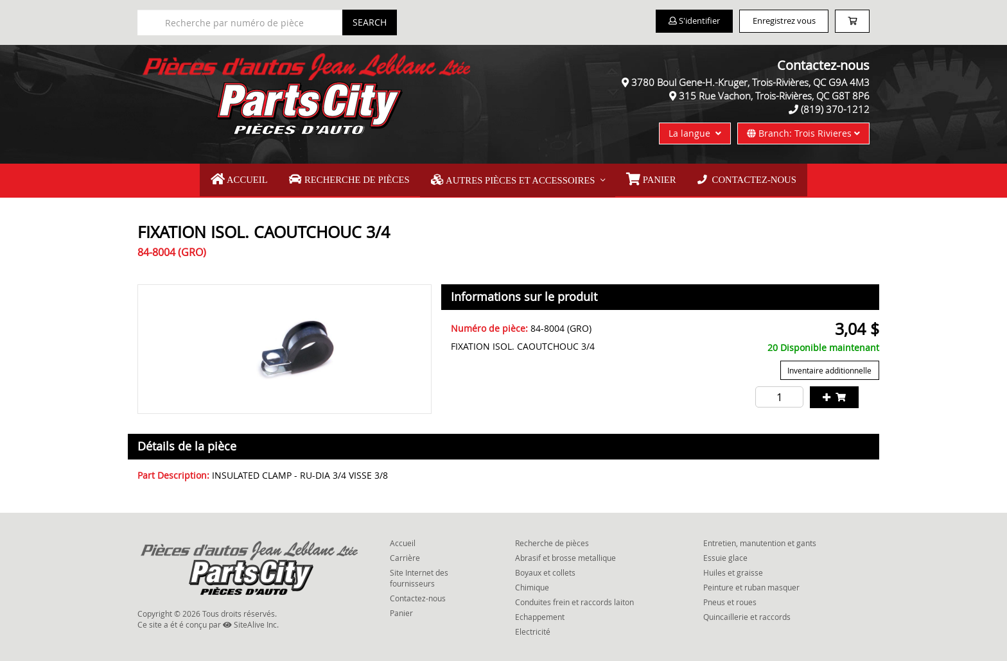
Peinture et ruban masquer (751, 584)
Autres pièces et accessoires (513, 178)
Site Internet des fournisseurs (419, 574)
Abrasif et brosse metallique (565, 554)
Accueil (254, 178)
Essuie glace (725, 554)
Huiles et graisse (733, 569)
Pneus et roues (730, 599)
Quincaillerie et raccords (747, 613)
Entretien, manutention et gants (759, 539)
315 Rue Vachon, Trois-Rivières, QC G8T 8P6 (774, 95)
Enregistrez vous (767, 21)
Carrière (405, 554)
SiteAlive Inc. (251, 621)
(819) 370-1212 (835, 109)
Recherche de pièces (358, 178)
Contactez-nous (733, 178)
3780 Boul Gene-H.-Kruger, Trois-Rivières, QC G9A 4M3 (750, 82)
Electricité (532, 628)
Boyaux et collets (545, 569)
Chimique (532, 584)
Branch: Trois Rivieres (803, 133)
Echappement (540, 613)
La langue (695, 133)
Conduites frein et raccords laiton (574, 599)
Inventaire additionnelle (830, 367)
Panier (401, 610)
